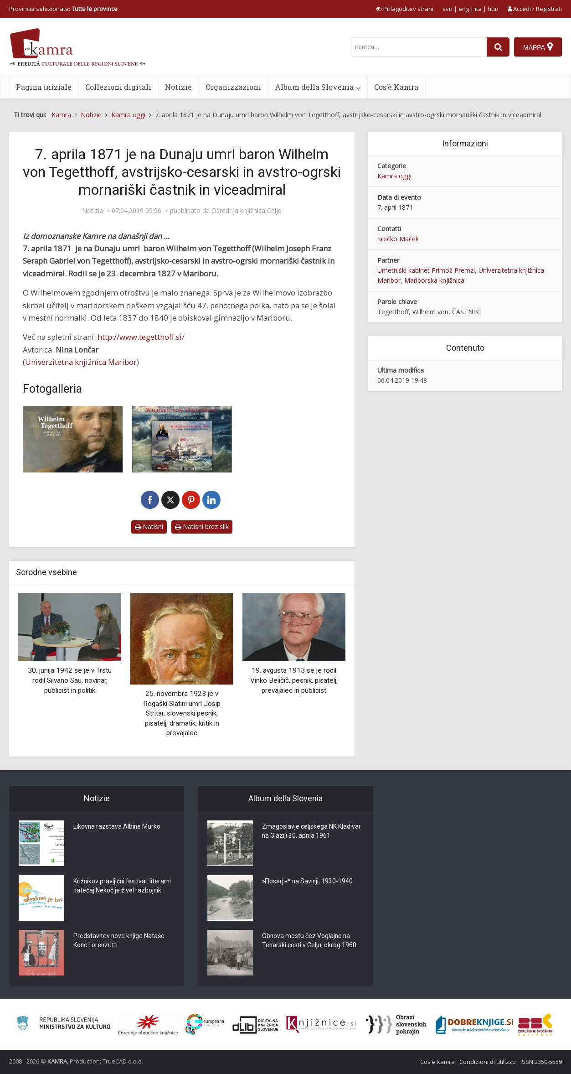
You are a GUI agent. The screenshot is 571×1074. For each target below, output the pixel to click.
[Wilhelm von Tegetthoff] (73, 439)
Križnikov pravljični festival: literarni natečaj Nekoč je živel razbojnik (123, 886)
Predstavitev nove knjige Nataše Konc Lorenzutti (119, 941)
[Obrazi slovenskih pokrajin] (396, 1024)
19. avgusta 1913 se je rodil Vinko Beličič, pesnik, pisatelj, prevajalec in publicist (294, 680)
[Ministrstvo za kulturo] (63, 1024)
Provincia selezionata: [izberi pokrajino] (63, 9)
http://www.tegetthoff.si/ (141, 337)
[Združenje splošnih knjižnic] (535, 1024)
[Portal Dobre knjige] (474, 1025)
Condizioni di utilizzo (487, 1062)
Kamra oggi (394, 175)
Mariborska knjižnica (434, 280)
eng (463, 9)
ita (478, 9)
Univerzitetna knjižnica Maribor (81, 362)
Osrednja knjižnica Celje (246, 211)
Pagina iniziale (44, 87)
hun (493, 9)
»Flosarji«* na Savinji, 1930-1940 (308, 882)
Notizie (178, 87)
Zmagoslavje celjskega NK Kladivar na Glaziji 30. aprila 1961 (311, 832)
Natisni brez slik (202, 526)
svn (447, 9)
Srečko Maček (398, 238)
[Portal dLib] (256, 1024)
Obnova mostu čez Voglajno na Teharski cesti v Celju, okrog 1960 (309, 941)
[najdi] (498, 47)
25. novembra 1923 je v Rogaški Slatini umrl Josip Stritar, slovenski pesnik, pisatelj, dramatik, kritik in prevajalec (182, 713)
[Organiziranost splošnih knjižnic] (148, 1024)
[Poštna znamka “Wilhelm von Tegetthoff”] (181, 439)
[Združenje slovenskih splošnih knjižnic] (321, 1025)
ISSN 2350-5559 (541, 1062)
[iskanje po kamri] (418, 47)
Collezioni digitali (118, 87)
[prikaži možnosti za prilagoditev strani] (404, 9)
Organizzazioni (233, 87)
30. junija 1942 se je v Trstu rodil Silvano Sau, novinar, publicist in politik (70, 680)
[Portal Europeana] (205, 1024)
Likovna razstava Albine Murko (117, 827)
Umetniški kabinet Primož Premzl (426, 270)
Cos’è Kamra (396, 87)
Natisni (149, 526)
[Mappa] (538, 47)
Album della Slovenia (314, 87)
